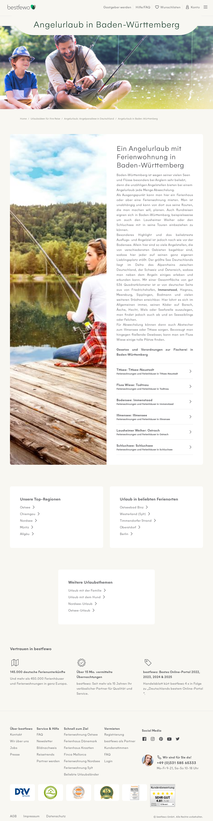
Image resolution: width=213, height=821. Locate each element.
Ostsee (25, 507)
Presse (15, 754)
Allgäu (25, 534)
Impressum (31, 816)
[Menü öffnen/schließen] (205, 7)
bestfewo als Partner (119, 741)
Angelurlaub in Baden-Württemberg (138, 118)
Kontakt (16, 734)
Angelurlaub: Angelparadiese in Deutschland (89, 118)
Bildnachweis (47, 748)
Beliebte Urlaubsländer (81, 774)
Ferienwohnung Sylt (78, 767)
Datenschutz (56, 816)
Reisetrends (45, 754)
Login (108, 761)
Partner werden (48, 761)
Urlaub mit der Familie (85, 590)
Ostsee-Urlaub (79, 610)
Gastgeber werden (117, 7)
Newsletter (44, 741)
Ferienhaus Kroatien (79, 748)
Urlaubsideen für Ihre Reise (45, 118)
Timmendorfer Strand (136, 520)
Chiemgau (27, 514)
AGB (13, 816)
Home (23, 118)
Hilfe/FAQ (143, 7)
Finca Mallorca (75, 754)
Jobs (13, 748)
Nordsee (26, 520)
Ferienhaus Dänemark (80, 741)
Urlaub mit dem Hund (84, 597)
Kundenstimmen (116, 748)
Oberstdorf (128, 527)
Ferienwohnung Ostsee (81, 734)
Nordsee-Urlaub (80, 603)
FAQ (40, 734)
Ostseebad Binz (132, 507)
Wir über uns (19, 741)
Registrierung (114, 734)
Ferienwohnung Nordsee (82, 761)
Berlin (124, 534)
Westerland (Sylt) (133, 514)
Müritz (24, 527)
